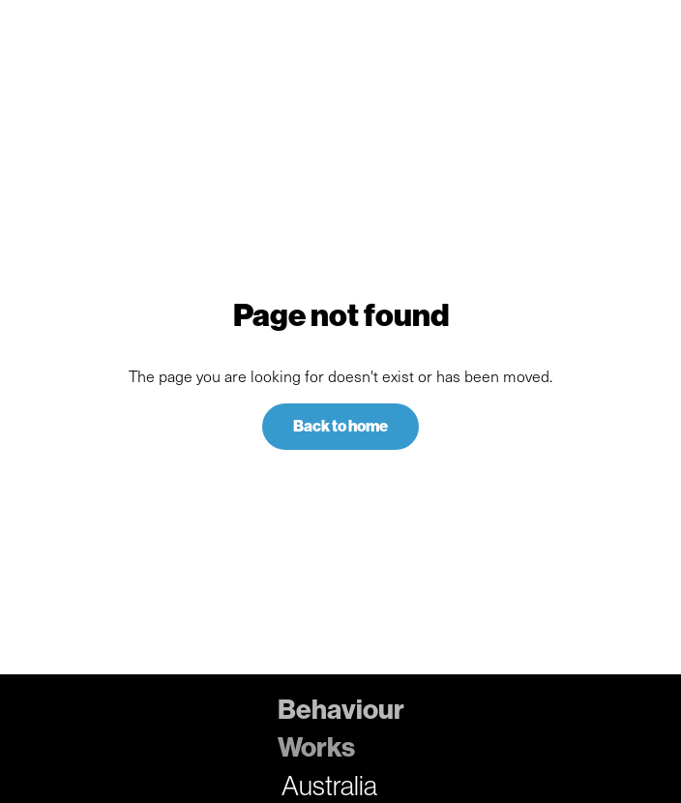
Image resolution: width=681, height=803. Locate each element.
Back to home (340, 426)
